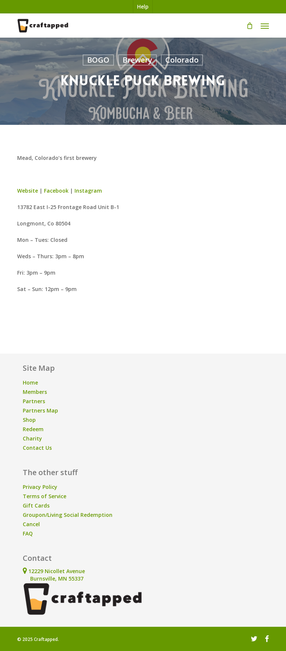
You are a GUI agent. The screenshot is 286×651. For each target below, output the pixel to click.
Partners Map (40, 410)
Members (35, 392)
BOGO (98, 60)
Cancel (31, 524)
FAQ (28, 533)
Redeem (33, 429)
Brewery (137, 60)
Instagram (88, 190)
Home (30, 382)
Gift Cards (36, 505)
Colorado (181, 60)
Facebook (56, 190)
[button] (265, 25)
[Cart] (250, 25)
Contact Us (37, 448)
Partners (34, 401)
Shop (29, 420)
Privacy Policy (40, 487)
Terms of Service (44, 496)
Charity (32, 438)
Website (27, 190)
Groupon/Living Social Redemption (67, 515)
